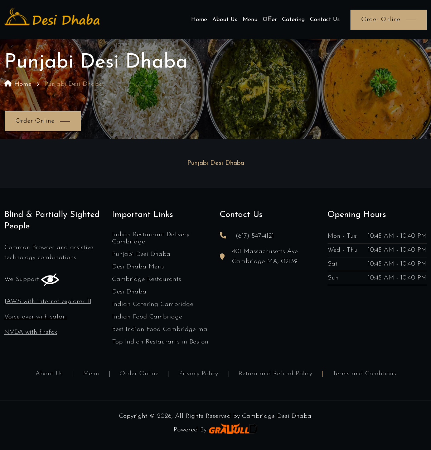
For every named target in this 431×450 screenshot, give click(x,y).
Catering (293, 20)
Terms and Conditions (364, 373)
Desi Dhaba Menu (138, 266)
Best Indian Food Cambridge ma (159, 329)
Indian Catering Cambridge (152, 304)
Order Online (139, 373)
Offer (270, 20)
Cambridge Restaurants (146, 279)
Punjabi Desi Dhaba (141, 254)
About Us (224, 20)
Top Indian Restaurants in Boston (160, 341)
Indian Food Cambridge (147, 316)
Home (199, 20)
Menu (250, 20)
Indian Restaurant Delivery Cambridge (150, 238)
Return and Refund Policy (275, 373)
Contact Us (325, 20)
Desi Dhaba (129, 291)
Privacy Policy (198, 373)
